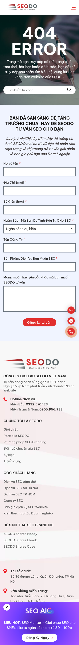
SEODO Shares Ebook (20, 540)
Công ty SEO (13, 501)
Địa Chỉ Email (14, 182)
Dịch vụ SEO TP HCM (19, 494)
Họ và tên (11, 163)
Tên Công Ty (14, 239)
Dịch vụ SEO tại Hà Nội (21, 488)
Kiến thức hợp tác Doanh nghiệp (28, 513)
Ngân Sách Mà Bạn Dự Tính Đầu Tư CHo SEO (38, 220)
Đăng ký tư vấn (39, 322)
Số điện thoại (14, 201)
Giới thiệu (11, 429)
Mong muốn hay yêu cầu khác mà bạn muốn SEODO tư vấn (36, 279)
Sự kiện (9, 455)
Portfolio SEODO (16, 436)
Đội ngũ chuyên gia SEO (22, 448)
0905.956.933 (51, 409)
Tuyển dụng (12, 461)
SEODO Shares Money (20, 534)
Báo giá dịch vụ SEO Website (26, 507)
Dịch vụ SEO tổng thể (20, 482)
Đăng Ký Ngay (39, 638)
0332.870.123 (37, 404)
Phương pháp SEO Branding (25, 442)
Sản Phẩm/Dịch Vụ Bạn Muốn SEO (30, 258)
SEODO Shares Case (19, 546)
